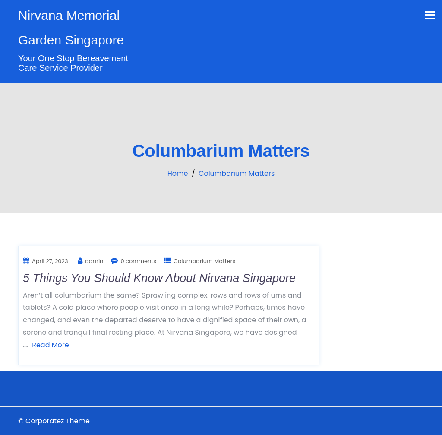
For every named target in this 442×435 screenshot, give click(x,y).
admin (94, 261)
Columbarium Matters (237, 173)
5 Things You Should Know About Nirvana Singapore (159, 278)
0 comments (138, 261)
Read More (50, 345)
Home (177, 173)
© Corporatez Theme (54, 421)
